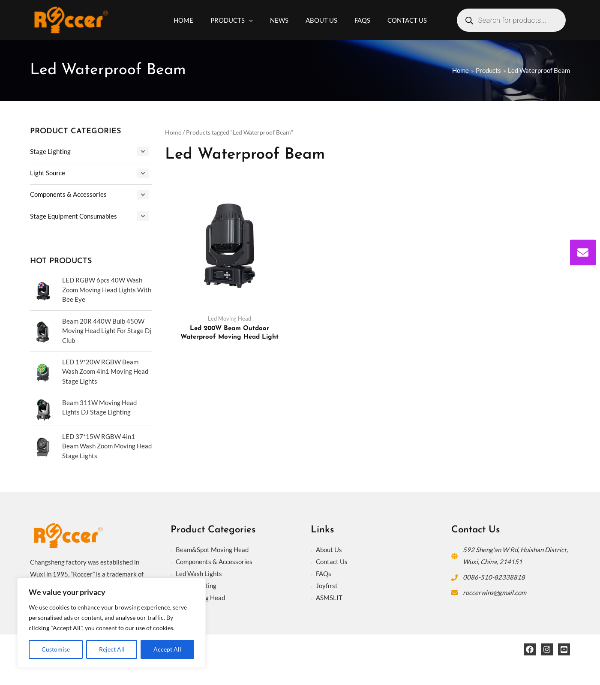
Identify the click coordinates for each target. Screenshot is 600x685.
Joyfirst (327, 585)
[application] (255, 20)
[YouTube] (564, 649)
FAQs (323, 573)
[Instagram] (547, 649)
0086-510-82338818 (494, 576)
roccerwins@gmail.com (495, 591)
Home (173, 132)
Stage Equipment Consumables (73, 215)
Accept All (167, 649)
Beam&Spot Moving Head (212, 549)
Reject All (112, 649)
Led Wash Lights (199, 573)
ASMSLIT (329, 597)
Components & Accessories (68, 194)
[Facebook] (530, 649)
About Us (329, 549)
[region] (111, 623)
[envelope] (583, 252)
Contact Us (332, 561)
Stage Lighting (50, 151)
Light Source (47, 172)
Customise (56, 649)
